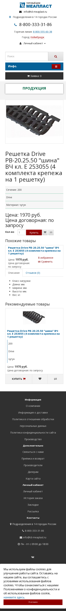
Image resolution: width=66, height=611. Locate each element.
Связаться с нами (33, 452)
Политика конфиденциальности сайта (33, 432)
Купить (34, 232)
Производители (33, 465)
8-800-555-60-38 (42, 31)
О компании (33, 406)
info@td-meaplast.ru (35, 11)
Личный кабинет (33, 491)
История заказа (33, 498)
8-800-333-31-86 (35, 24)
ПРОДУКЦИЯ (34, 88)
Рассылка (33, 511)
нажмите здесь (14, 597)
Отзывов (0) (33, 272)
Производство (33, 439)
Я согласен (33, 602)
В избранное (45, 257)
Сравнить (45, 261)
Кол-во (9, 232)
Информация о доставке (33, 412)
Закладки (33, 504)
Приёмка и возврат (33, 458)
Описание (14, 272)
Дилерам (33, 472)
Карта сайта (33, 478)
